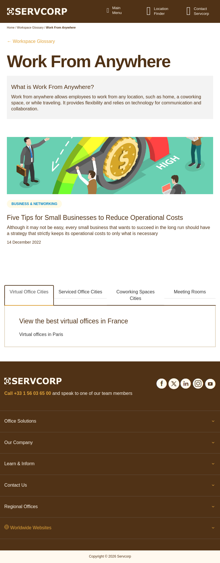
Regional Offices (110, 508)
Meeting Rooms (190, 291)
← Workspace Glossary (31, 41)
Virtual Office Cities (29, 291)
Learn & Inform (110, 465)
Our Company (110, 443)
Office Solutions (110, 422)
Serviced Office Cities (80, 291)
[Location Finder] (152, 11)
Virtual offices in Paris (41, 334)
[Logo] (37, 11)
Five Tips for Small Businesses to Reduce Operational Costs (95, 217)
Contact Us (110, 486)
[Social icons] (161, 382)
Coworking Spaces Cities (135, 295)
